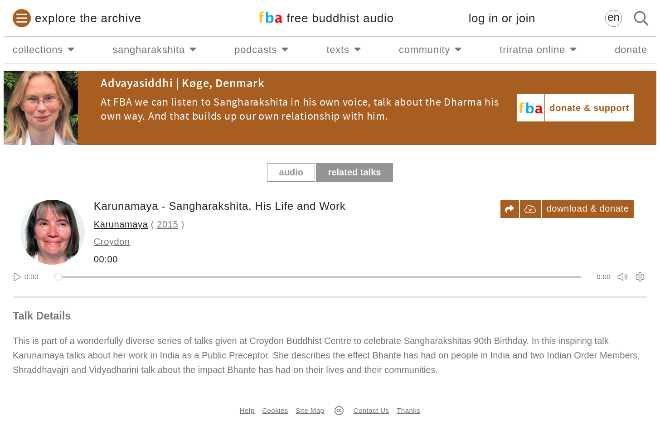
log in (502, 18)
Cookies (275, 410)
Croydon (112, 242)
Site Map (310, 410)
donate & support (589, 108)
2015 (167, 224)
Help (247, 410)
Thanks (408, 410)
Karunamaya (121, 224)
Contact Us (371, 410)
